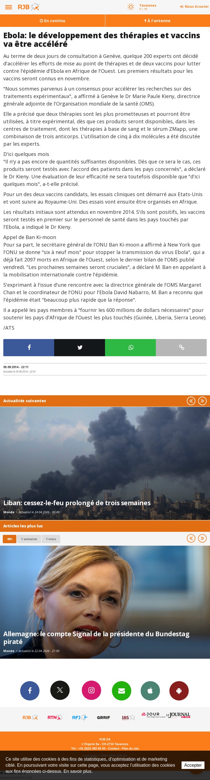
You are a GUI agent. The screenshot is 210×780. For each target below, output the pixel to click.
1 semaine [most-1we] (29, 539)
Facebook (30, 690)
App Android (179, 690)
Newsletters (121, 690)
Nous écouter (197, 6)
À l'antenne (157, 20)
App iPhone (150, 690)
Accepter (193, 765)
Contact (113, 748)
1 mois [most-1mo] (51, 539)
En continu (52, 20)
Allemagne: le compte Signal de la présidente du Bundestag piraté (96, 637)
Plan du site (130, 748)
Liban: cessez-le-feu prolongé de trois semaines (76, 502)
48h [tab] (9, 539)
